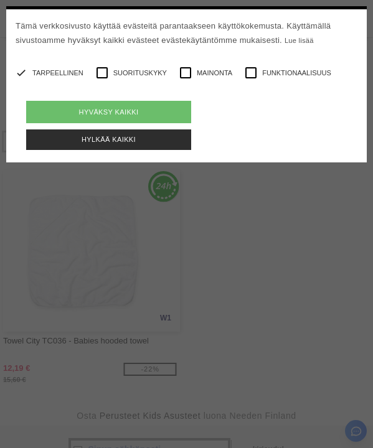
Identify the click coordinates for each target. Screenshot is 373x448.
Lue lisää (299, 40)
